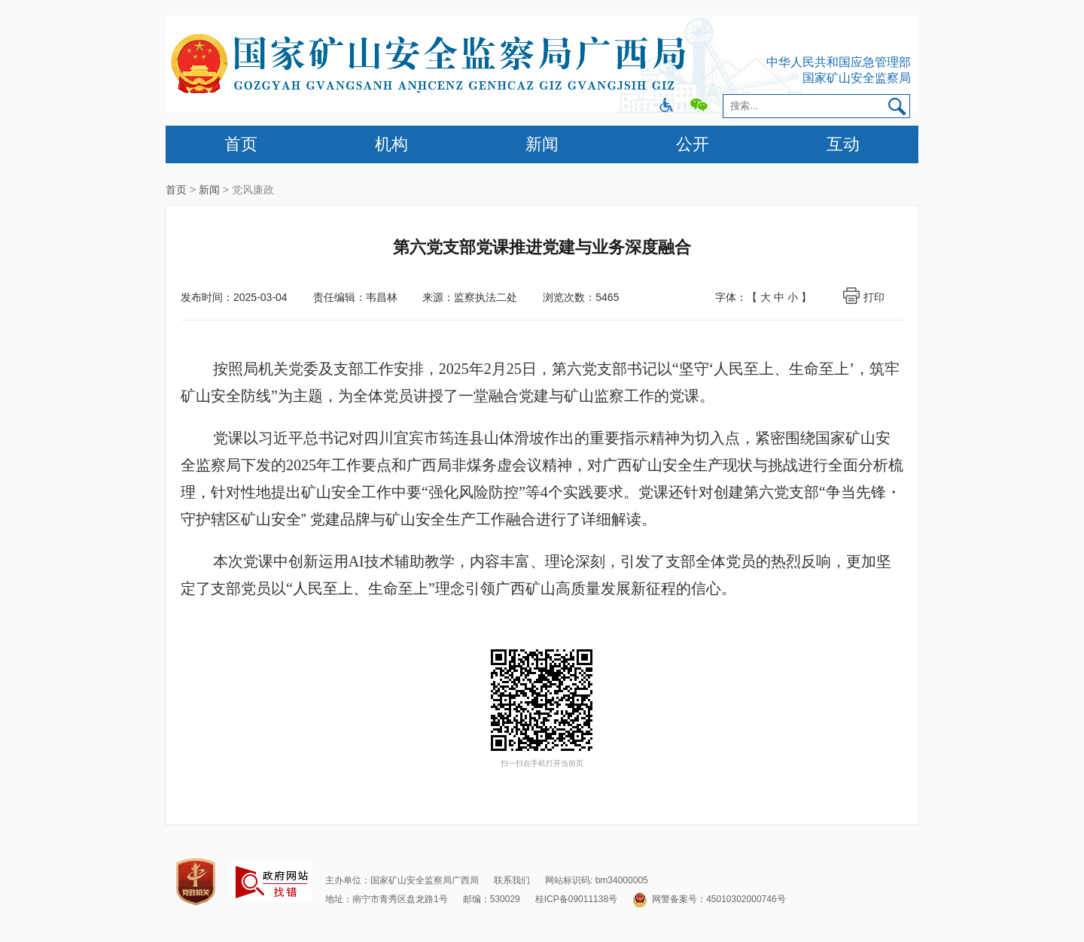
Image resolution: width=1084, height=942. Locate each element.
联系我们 (512, 880)
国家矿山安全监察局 (856, 77)
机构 (391, 144)
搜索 (898, 106)
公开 (692, 144)
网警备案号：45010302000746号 (708, 899)
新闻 (542, 144)
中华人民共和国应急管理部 (838, 62)
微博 (666, 105)
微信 (699, 105)
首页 (240, 144)
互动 (843, 144)
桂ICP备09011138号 (576, 899)
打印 (874, 297)
